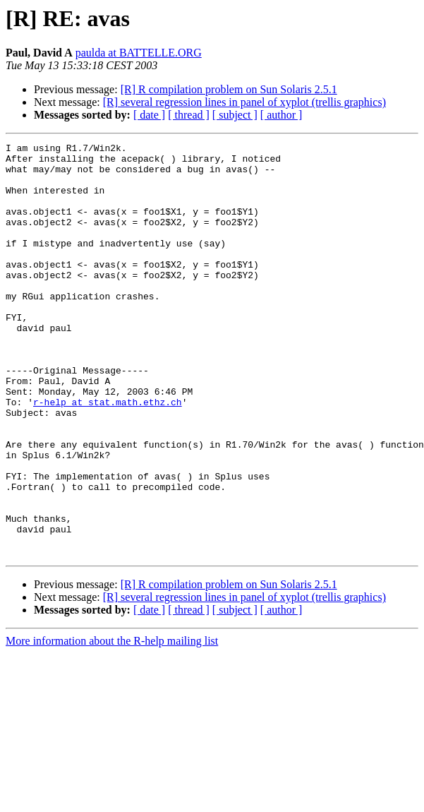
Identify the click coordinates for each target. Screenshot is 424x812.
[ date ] (149, 115)
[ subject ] (235, 115)
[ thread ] (189, 115)
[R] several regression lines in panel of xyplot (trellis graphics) (244, 102)
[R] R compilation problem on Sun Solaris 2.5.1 (229, 89)
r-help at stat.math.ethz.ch (107, 454)
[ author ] (281, 115)
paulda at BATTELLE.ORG (138, 53)
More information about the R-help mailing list (112, 723)
